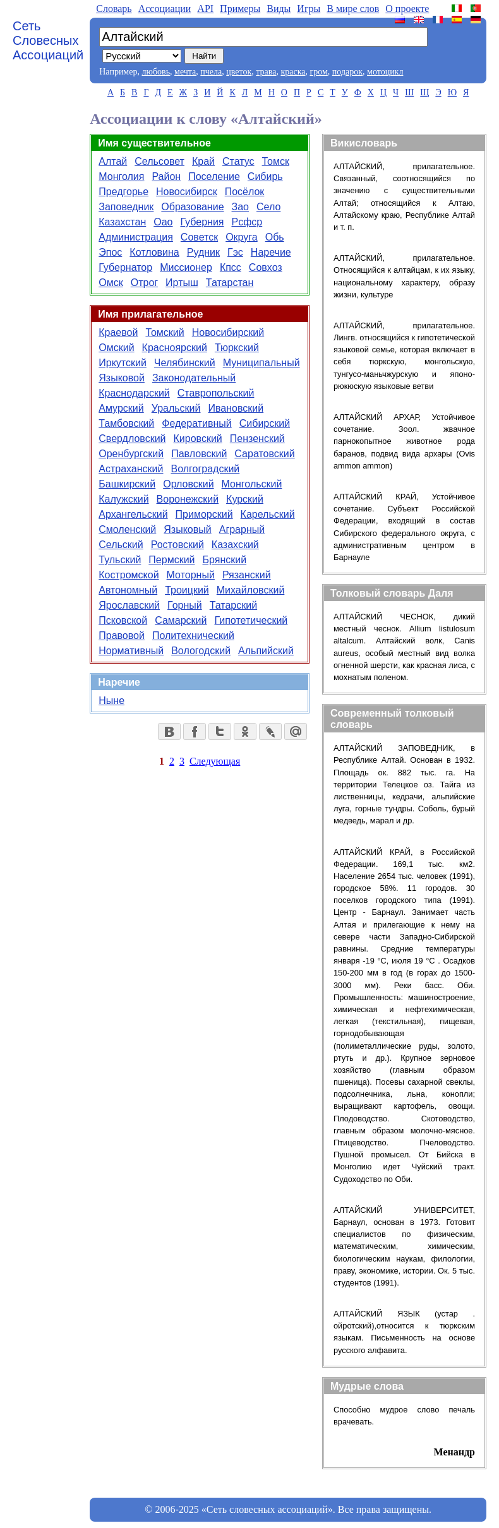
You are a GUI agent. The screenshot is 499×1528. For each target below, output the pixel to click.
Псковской (123, 620)
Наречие (271, 252)
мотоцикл (385, 71)
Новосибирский (228, 332)
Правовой (122, 635)
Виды (279, 8)
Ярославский (129, 605)
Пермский (171, 559)
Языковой (122, 378)
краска (292, 71)
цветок (238, 71)
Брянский (225, 559)
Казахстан (122, 222)
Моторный (191, 575)
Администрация (136, 237)
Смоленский (127, 529)
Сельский (121, 544)
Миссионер (186, 267)
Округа (241, 237)
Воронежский (188, 499)
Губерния (202, 222)
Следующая (214, 761)
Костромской (129, 575)
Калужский (123, 499)
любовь (155, 71)
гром (318, 71)
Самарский (181, 620)
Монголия (121, 176)
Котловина (154, 252)
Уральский (176, 408)
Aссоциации (164, 8)
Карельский (268, 514)
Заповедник (126, 206)
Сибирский (264, 423)
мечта (185, 71)
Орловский (188, 484)
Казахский (235, 544)
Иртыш (181, 282)
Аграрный (242, 529)
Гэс (235, 252)
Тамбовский (126, 423)
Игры (308, 8)
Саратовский (264, 453)
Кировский (198, 438)
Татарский (233, 605)
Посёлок (245, 191)
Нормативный (131, 650)
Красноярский (174, 347)
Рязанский (246, 575)
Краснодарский (134, 393)
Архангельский (133, 514)
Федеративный (196, 423)
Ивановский (236, 408)
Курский (244, 499)
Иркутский (123, 362)
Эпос (110, 252)
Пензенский (257, 438)
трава (266, 71)
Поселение (214, 176)
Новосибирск (186, 191)
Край (203, 161)
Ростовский (177, 544)
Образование (192, 206)
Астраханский (131, 468)
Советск (199, 237)
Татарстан (229, 282)
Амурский (121, 408)
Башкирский (127, 484)
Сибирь (265, 176)
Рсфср (246, 222)
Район (166, 176)
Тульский (120, 559)
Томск (275, 161)
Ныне (111, 700)
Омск (111, 282)
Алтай (113, 161)
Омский (116, 347)
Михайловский (251, 590)
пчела (211, 71)
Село (268, 206)
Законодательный (194, 378)
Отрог (144, 282)
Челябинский (184, 362)
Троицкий (187, 590)
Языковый (187, 529)
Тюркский (237, 347)
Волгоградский (205, 468)
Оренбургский (131, 453)
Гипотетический (250, 620)
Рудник (203, 252)
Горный (184, 605)
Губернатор (125, 267)
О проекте (407, 8)
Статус (238, 161)
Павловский (199, 453)
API (205, 8)
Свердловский (132, 438)
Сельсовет (159, 161)
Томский (164, 332)
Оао (162, 222)
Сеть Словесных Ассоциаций (48, 40)
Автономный (128, 590)
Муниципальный (261, 362)
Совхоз (265, 267)
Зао (240, 206)
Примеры (240, 8)
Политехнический (193, 635)
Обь (274, 237)
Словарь (113, 8)
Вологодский (201, 650)
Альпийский (266, 650)
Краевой (118, 332)
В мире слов (353, 8)
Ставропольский (216, 393)
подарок (347, 71)
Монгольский (252, 484)
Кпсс (230, 267)
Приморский (204, 514)
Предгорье (123, 191)
